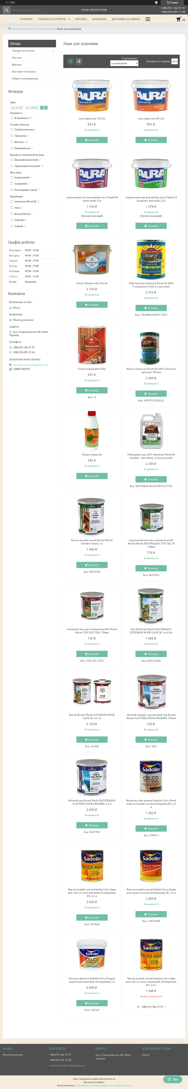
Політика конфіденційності (117, 1085)
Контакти (99, 19)
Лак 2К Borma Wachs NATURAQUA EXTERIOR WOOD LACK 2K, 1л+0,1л (151, 631)
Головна (26, 19)
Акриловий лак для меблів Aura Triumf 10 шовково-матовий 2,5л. (151, 199)
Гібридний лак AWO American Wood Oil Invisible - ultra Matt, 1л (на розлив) (151, 456)
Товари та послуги (52, 19)
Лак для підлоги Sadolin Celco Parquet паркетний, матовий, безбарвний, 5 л (92, 980)
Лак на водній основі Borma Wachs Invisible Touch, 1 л (92, 542)
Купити (94, 140)
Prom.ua (111, 1078)
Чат (173, 1079)
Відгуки (16, 64)
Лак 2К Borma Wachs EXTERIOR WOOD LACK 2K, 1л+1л (92, 716)
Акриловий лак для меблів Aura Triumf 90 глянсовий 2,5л (92, 199)
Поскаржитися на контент (88, 1085)
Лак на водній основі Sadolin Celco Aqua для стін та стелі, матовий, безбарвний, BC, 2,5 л (92, 893)
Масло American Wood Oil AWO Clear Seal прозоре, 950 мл (151, 370)
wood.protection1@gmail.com (30, 364)
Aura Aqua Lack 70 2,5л (92, 118)
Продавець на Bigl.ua (94, 1082)
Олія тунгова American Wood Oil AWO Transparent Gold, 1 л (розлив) (151, 285)
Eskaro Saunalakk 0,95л (92, 369)
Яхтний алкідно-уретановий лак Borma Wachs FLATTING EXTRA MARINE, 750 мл (151, 716)
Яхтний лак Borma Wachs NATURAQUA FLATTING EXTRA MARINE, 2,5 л (91, 802)
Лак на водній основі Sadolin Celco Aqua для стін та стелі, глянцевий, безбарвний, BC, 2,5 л (151, 982)
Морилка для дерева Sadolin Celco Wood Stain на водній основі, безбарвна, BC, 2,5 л (151, 804)
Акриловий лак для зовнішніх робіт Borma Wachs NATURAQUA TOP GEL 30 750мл (151, 543)
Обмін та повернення (25, 78)
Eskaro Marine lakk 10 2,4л (92, 283)
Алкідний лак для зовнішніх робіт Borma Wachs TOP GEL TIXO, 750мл (92, 631)
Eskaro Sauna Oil (92, 454)
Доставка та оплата (126, 19)
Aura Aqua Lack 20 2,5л (151, 118)
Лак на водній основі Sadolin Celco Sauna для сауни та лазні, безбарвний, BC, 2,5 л (151, 891)
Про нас (81, 19)
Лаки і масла (46, 28)
